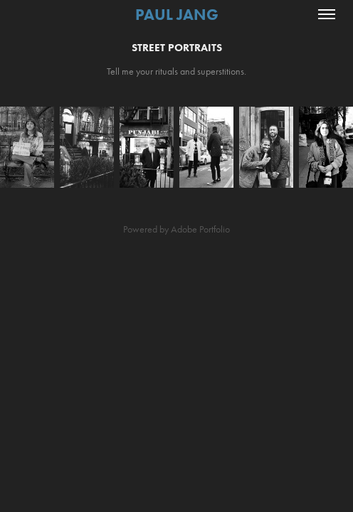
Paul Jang (176, 14)
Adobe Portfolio (200, 229)
